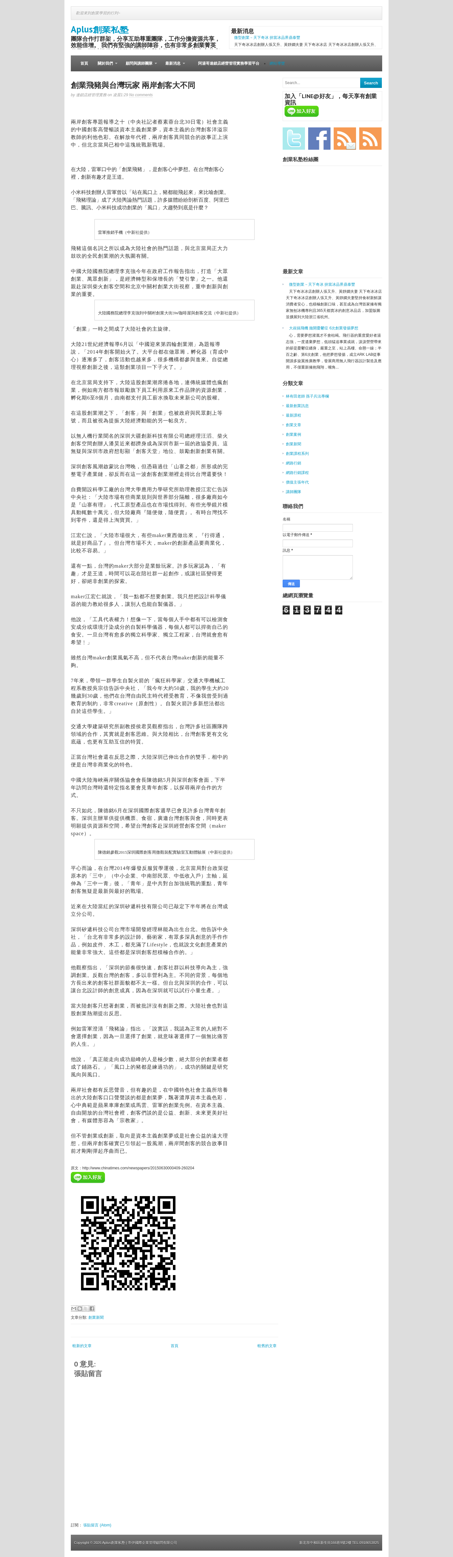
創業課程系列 (297, 453)
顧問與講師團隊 (139, 66)
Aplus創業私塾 (100, 29)
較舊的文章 (267, 1346)
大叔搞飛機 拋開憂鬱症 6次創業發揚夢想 (323, 328)
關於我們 (105, 66)
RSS (370, 138)
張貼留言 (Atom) (97, 1525)
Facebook (319, 138)
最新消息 (172, 66)
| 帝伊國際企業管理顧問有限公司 (151, 1543)
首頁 (84, 63)
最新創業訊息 (297, 406)
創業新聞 (96, 1317)
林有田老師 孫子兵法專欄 (307, 396)
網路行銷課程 (297, 472)
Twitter (294, 138)
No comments (141, 95)
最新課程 (293, 415)
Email (345, 138)
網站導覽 (277, 63)
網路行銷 (293, 463)
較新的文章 (82, 1346)
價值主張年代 (297, 482)
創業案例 (293, 434)
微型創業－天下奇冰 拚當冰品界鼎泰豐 (267, 37)
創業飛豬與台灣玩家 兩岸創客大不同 (133, 85)
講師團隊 (293, 492)
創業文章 (293, 425)
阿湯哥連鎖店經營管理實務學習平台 (228, 63)
